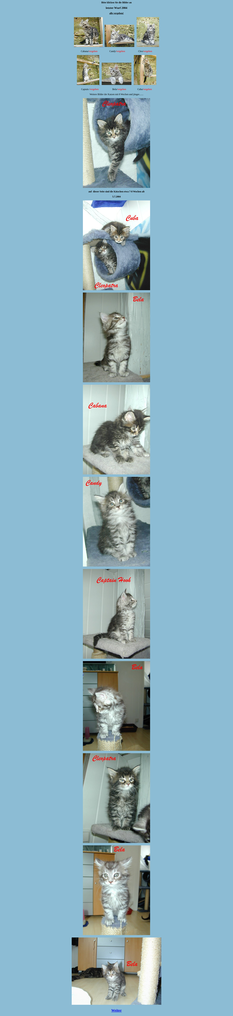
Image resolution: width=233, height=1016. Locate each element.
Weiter (116, 1010)
